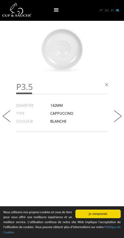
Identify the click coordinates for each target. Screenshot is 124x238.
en (107, 10)
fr (117, 10)
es (112, 10)
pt (101, 10)
